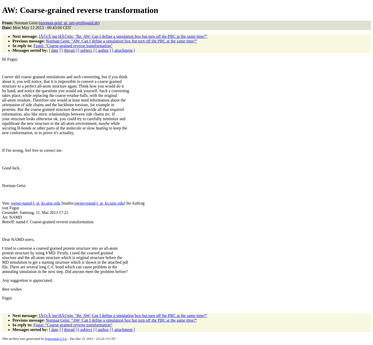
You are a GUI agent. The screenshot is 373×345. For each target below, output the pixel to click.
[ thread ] (69, 50)
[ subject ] (86, 50)
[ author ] (103, 50)
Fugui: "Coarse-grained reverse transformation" (72, 46)
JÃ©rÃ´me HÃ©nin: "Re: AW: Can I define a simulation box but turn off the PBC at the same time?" (123, 36)
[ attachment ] (123, 50)
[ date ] (55, 50)
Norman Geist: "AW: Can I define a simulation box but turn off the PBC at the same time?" (121, 41)
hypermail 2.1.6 (56, 339)
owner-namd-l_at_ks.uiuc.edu (35, 203)
